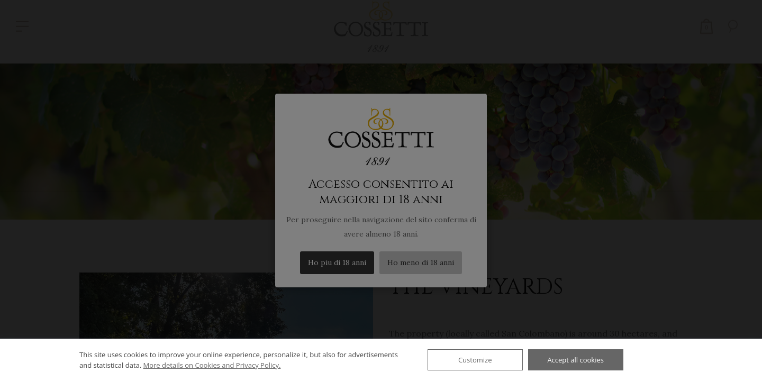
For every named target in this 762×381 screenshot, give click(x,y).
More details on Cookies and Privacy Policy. (212, 365)
